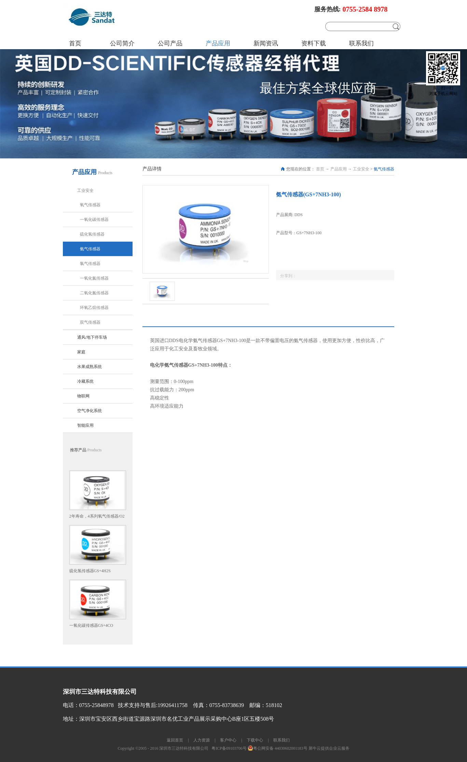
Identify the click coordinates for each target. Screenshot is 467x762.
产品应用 (338, 169)
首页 (75, 43)
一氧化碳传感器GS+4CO (91, 625)
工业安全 (361, 169)
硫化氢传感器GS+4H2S (90, 570)
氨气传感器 (384, 169)
